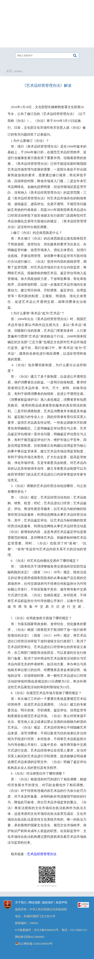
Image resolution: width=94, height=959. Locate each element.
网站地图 (34, 902)
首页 (9, 71)
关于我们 (21, 902)
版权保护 (48, 902)
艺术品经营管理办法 (41, 854)
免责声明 (61, 902)
